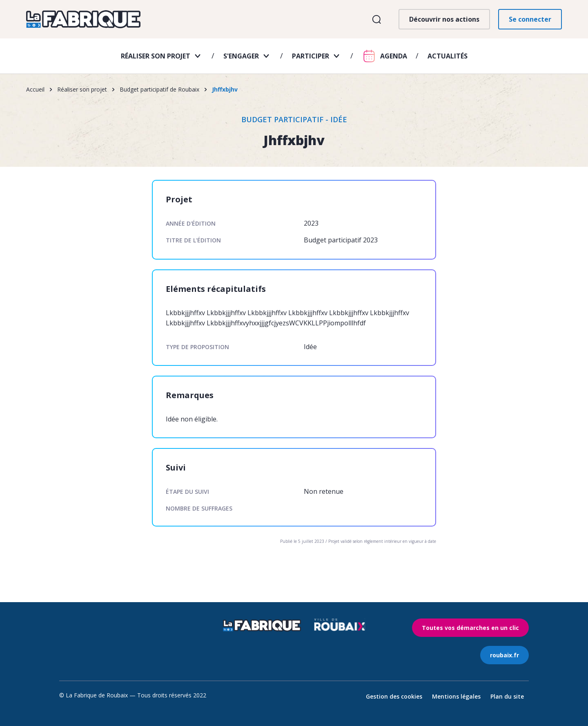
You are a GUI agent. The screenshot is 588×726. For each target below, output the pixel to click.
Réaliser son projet (155, 56)
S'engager (241, 56)
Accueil (35, 89)
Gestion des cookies (394, 696)
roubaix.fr (504, 655)
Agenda (393, 56)
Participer (310, 56)
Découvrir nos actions (444, 19)
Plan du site (507, 696)
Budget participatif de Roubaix (159, 89)
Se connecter (530, 19)
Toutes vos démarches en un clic (470, 628)
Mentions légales (456, 696)
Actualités (448, 56)
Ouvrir (376, 19)
